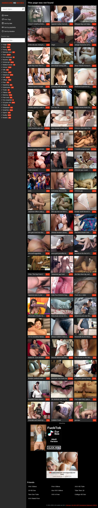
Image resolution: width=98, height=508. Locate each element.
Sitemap (68, 505)
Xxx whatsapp (8, 57)
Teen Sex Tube (33, 494)
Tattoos (6, 92)
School (6, 67)
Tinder (5, 90)
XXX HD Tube (80, 486)
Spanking (6, 85)
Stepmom (7, 75)
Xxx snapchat (7, 100)
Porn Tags (6, 19)
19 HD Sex (32, 490)
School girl (7, 62)
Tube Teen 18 (79, 490)
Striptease (7, 107)
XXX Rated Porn (34, 498)
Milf (5, 77)
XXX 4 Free (55, 494)
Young (6, 49)
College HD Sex (80, 494)
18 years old (8, 102)
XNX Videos (32, 486)
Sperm (6, 112)
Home (5, 15)
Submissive (7, 87)
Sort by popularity (9, 27)
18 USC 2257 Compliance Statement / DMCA (84, 505)
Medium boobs (8, 65)
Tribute (5, 105)
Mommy (6, 95)
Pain (5, 82)
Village (6, 80)
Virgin (6, 44)
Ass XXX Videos (57, 490)
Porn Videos (55, 486)
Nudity (6, 115)
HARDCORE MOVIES (13, 3)
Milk (5, 70)
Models (6, 117)
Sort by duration (8, 31)
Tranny (6, 72)
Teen (6, 55)
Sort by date (7, 23)
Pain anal (6, 97)
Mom (5, 47)
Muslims (6, 60)
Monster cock (8, 52)
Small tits (7, 110)
